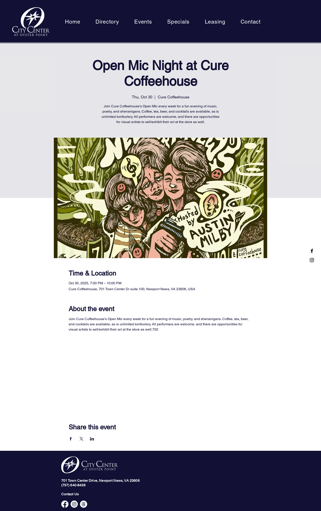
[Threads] (83, 504)
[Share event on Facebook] (71, 439)
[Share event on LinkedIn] (92, 439)
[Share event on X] (81, 439)
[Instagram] (312, 260)
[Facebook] (312, 251)
